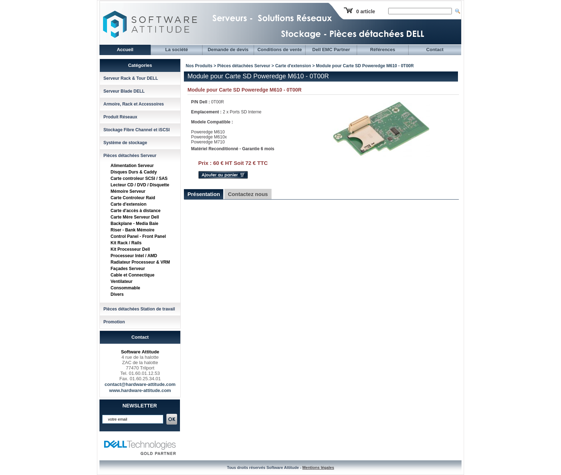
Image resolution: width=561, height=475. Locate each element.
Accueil (125, 49)
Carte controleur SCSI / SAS (139, 178)
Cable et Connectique (133, 275)
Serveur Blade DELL (124, 91)
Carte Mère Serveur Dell (135, 217)
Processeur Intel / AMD (134, 255)
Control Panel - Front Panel (138, 236)
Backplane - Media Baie (134, 223)
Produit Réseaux (120, 116)
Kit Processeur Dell (130, 249)
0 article (365, 11)
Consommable (125, 287)
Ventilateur (121, 281)
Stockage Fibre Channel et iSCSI (136, 129)
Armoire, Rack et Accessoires (133, 104)
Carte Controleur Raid (133, 197)
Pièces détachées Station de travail (139, 309)
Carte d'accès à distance (136, 210)
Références (382, 49)
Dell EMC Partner (331, 49)
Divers (117, 294)
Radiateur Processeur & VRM (140, 262)
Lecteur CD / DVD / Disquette (140, 184)
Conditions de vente (279, 49)
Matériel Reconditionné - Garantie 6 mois (232, 148)
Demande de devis (228, 49)
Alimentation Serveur (132, 165)
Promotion (114, 321)
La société (176, 49)
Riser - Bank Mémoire (133, 229)
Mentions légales (318, 467)
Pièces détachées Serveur (129, 155)
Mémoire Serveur (128, 191)
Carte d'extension (128, 204)
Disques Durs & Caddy (134, 172)
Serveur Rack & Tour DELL (130, 78)
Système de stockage (125, 142)
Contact (434, 49)
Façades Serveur (128, 268)
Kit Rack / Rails (126, 242)
